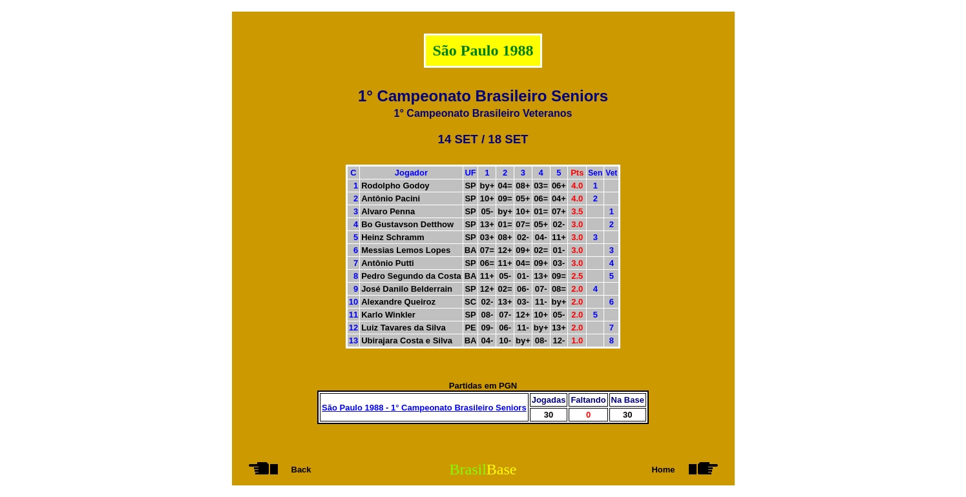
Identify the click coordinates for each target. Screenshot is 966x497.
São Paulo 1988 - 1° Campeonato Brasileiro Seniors (424, 407)
